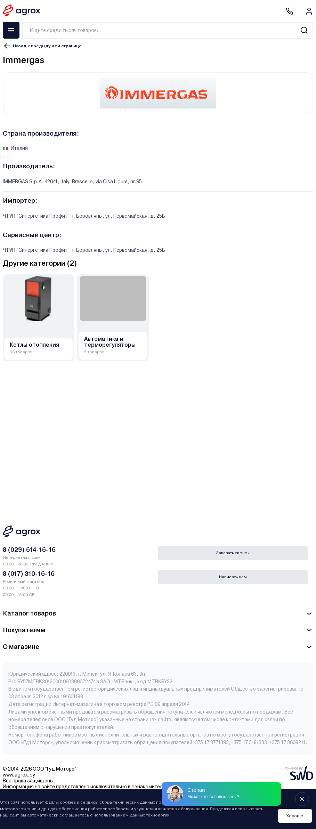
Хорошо (294, 815)
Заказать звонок (233, 552)
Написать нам (233, 576)
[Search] (304, 30)
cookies (68, 802)
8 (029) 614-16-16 (29, 549)
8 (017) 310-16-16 (29, 573)
